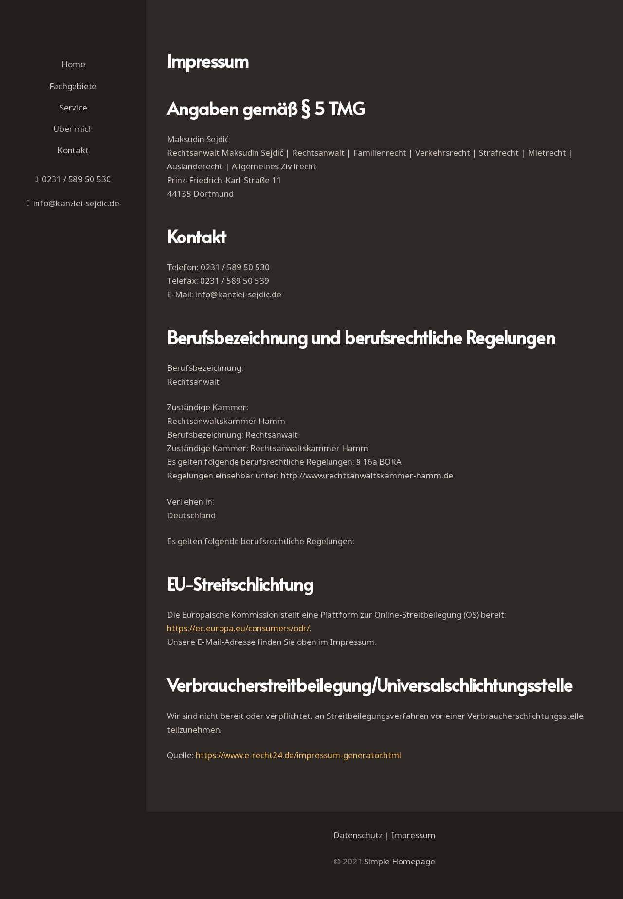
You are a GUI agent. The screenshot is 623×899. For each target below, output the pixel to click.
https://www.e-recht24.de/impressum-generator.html (298, 755)
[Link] (73, 27)
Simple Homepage (399, 861)
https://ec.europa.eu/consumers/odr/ (238, 628)
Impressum (413, 835)
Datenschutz (358, 835)
